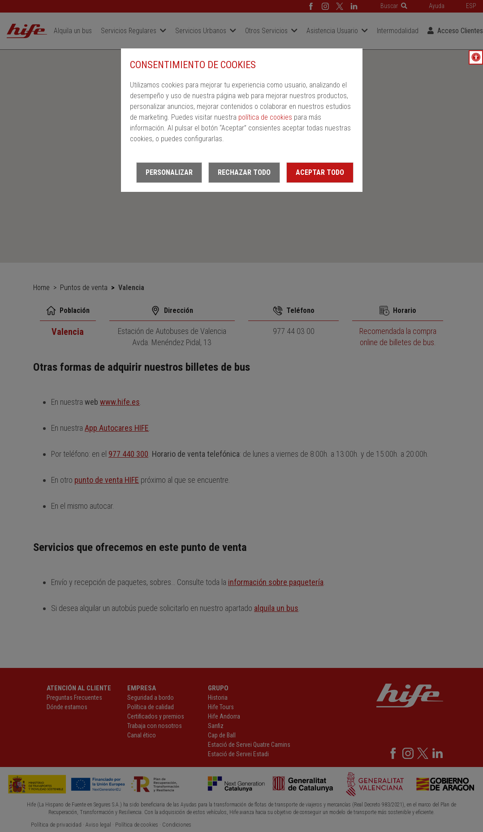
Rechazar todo (244, 172)
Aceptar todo (320, 172)
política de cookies (265, 117)
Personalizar (169, 172)
